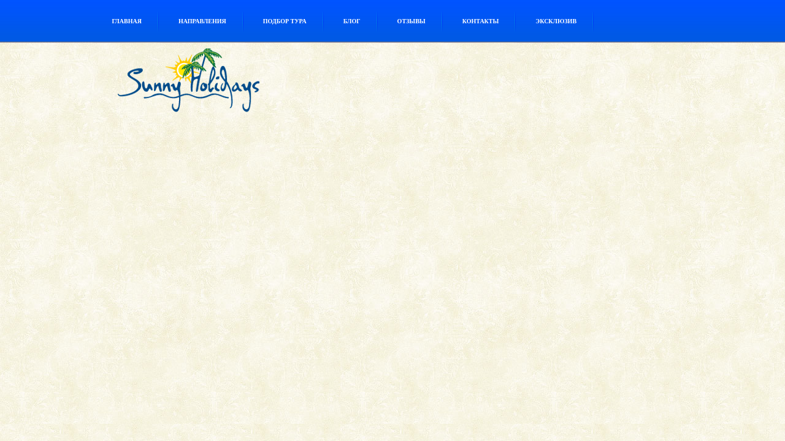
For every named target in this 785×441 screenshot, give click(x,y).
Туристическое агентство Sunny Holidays (216, 83)
